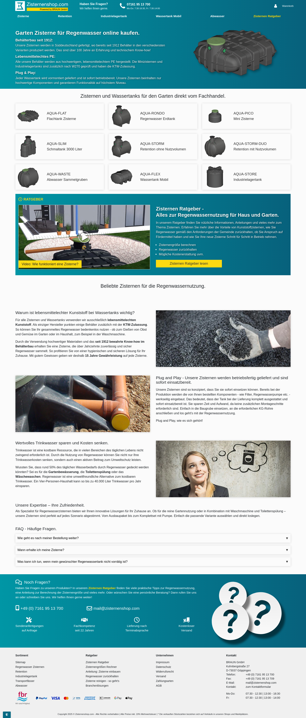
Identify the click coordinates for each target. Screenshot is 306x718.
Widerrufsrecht (165, 671)
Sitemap (20, 662)
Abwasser (217, 16)
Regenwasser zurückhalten (102, 676)
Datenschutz (163, 666)
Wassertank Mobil (168, 16)
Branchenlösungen (97, 685)
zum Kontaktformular (258, 686)
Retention (65, 16)
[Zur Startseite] (41, 6)
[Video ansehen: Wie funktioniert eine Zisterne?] (84, 237)
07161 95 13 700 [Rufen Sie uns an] (138, 4)
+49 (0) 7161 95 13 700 (41, 608)
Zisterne (23, 16)
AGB (159, 685)
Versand (161, 676)
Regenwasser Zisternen (29, 666)
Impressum (162, 662)
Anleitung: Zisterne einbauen (103, 671)
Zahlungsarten (164, 680)
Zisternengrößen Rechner (101, 666)
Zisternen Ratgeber (267, 16)
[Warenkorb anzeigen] (288, 6)
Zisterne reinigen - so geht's (102, 680)
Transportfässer (25, 680)
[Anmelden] (276, 6)
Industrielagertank (114, 16)
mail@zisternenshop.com (116, 608)
